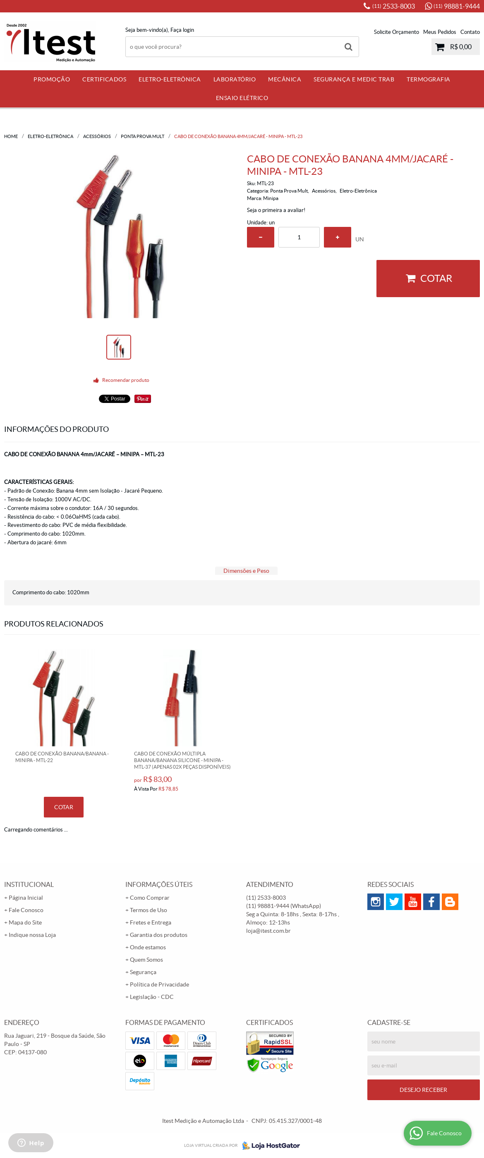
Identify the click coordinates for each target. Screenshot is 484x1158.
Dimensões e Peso (246, 570)
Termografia (428, 79)
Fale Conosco (26, 910)
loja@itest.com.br (268, 930)
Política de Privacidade (159, 984)
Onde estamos (148, 947)
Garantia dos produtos (158, 935)
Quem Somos (146, 959)
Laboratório (234, 79)
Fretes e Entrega (150, 922)
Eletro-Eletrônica (170, 79)
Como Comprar (150, 897)
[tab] (246, 571)
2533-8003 (393, 6)
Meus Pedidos (439, 32)
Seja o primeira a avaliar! (276, 210)
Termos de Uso (148, 910)
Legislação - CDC (152, 997)
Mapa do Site (25, 922)
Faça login (182, 30)
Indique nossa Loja (32, 935)
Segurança (143, 972)
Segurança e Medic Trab (354, 79)
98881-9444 (457, 6)
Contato (470, 32)
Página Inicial (26, 897)
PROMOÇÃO (52, 79)
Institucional (29, 884)
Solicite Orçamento (396, 32)
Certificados (104, 79)
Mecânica (284, 79)
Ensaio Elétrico (242, 98)
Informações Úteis (158, 884)
